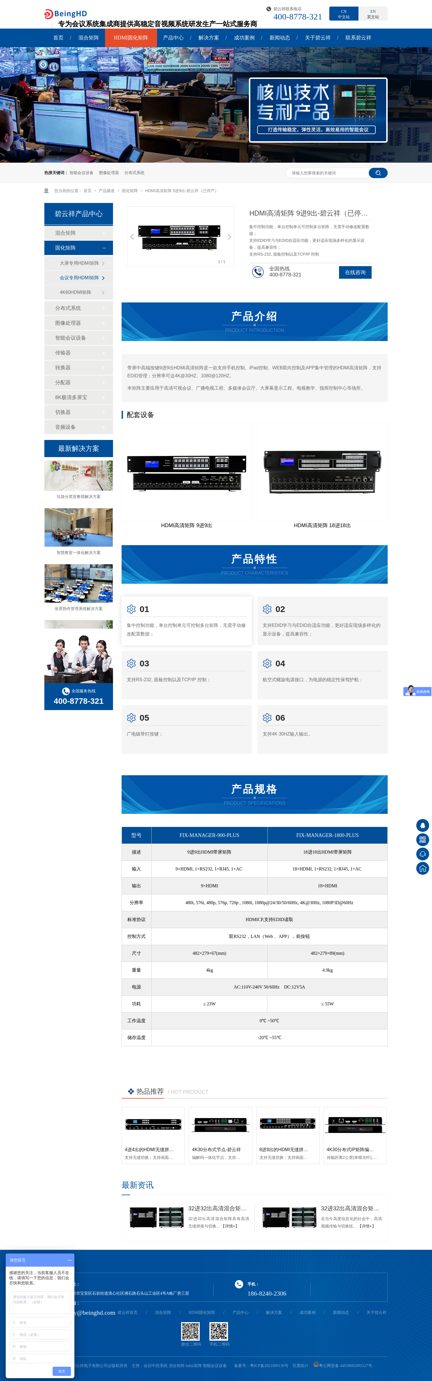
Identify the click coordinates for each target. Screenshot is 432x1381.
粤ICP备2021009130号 (269, 1366)
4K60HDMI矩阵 (75, 292)
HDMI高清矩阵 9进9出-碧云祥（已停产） (182, 190)
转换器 (63, 367)
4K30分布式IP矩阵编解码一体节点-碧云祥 (369, 1149)
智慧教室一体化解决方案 (79, 555)
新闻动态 (279, 38)
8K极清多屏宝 (71, 397)
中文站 (343, 14)
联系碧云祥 (358, 38)
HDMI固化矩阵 (131, 38)
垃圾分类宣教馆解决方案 (79, 499)
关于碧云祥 (318, 38)
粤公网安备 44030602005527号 (342, 1366)
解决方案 (209, 38)
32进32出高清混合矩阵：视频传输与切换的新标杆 (351, 1208)
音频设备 (65, 427)
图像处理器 (109, 172)
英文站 (373, 14)
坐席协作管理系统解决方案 (79, 611)
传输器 (63, 353)
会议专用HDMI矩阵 (79, 277)
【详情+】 (230, 1226)
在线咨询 (355, 272)
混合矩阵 (88, 38)
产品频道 (107, 190)
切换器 (63, 412)
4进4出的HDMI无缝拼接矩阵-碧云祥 (161, 1149)
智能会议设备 (82, 172)
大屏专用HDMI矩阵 (79, 263)
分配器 (63, 382)
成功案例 (244, 38)
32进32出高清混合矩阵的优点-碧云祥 (218, 1208)
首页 (58, 38)
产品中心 (173, 38)
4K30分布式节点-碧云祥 (216, 1149)
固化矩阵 (130, 190)
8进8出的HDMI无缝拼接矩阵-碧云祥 (296, 1149)
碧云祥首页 (128, 1312)
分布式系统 (134, 172)
